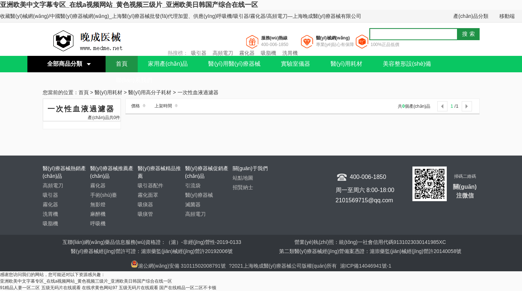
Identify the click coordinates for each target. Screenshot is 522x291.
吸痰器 (145, 204)
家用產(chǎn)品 (168, 64)
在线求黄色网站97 (99, 287)
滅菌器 (193, 204)
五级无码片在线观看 (61, 287)
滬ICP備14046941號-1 (365, 266)
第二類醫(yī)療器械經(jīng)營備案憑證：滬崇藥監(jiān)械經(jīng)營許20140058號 (370, 251)
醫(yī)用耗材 (346, 64)
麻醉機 (98, 214)
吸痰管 (145, 214)
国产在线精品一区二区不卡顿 (187, 287)
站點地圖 (243, 178)
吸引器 (198, 53)
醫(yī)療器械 (199, 195)
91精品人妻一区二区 (20, 287)
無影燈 (98, 204)
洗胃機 (290, 53)
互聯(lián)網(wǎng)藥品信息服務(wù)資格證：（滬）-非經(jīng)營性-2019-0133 (151, 242)
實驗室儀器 (295, 64)
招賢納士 (243, 187)
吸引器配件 (150, 185)
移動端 (507, 16)
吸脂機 (268, 53)
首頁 (121, 64)
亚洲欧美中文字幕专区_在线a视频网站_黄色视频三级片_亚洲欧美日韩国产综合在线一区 (129, 4)
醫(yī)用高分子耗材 (149, 93)
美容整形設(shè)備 (407, 64)
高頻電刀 (223, 53)
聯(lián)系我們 (134, 80)
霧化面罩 (148, 195)
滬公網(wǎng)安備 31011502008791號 (178, 266)
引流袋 (193, 185)
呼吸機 (98, 223)
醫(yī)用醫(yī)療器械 (234, 64)
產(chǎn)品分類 (470, 16)
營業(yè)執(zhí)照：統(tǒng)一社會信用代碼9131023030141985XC (370, 242)
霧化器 (247, 53)
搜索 (469, 34)
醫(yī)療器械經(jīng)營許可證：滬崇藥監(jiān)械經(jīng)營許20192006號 (152, 251)
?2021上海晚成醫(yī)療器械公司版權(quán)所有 (284, 266)
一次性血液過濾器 (198, 93)
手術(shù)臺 (103, 195)
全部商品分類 (64, 64)
